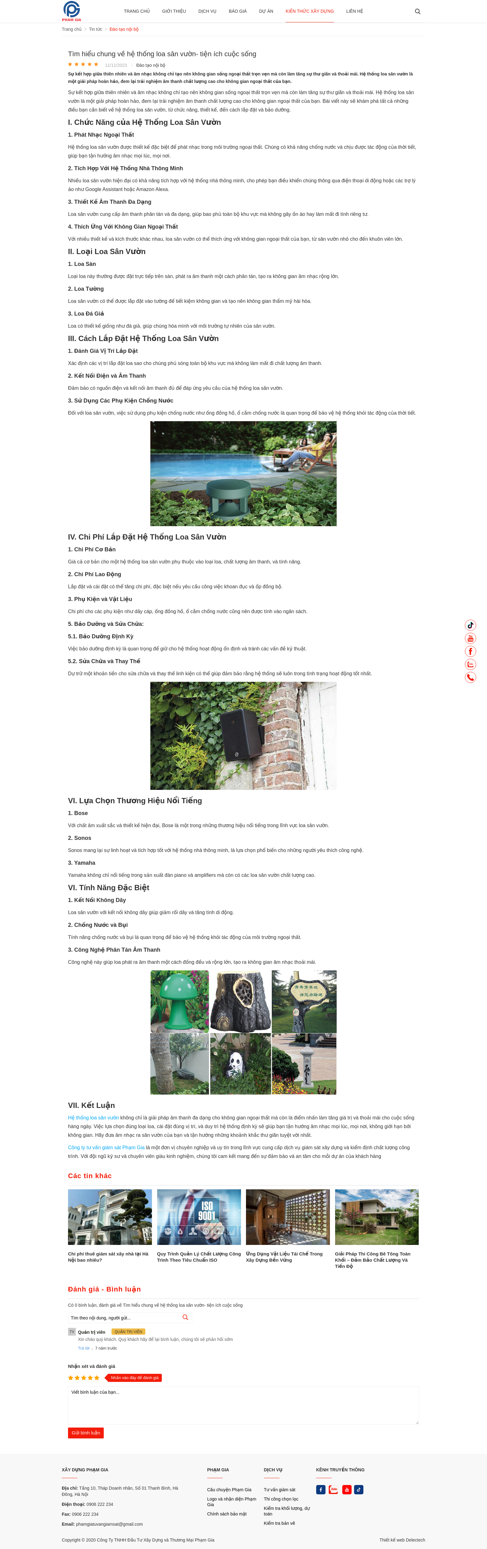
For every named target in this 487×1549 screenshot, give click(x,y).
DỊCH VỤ (273, 1469)
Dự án (266, 11)
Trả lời (83, 1348)
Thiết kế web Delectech (402, 1540)
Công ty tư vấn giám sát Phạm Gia (107, 1147)
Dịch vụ (207, 11)
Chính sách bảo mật (227, 1513)
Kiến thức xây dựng (310, 11)
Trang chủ (137, 11)
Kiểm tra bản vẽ (279, 1523)
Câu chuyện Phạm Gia (229, 1489)
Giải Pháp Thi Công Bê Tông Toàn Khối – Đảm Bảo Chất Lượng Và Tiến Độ (373, 1260)
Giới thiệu (174, 11)
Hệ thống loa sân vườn (93, 1117)
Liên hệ (354, 11)
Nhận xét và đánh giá (91, 1366)
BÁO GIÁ (238, 11)
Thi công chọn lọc (281, 1499)
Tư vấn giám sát (279, 1489)
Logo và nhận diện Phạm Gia (231, 1502)
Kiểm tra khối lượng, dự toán (287, 1511)
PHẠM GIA (218, 1469)
